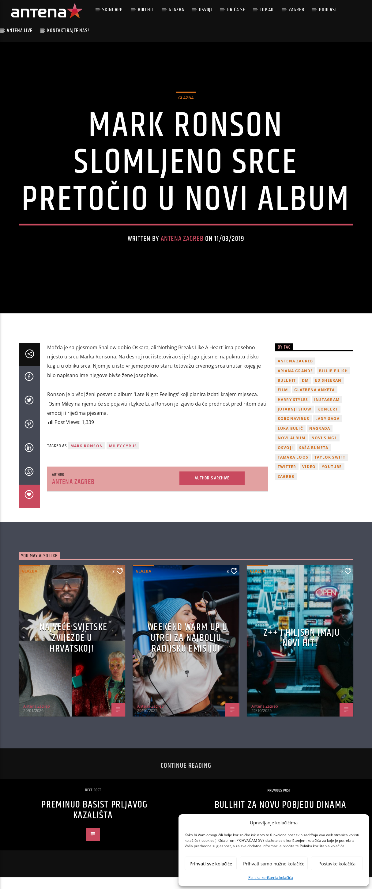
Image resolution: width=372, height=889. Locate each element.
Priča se (236, 10)
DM (305, 392)
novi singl (324, 449)
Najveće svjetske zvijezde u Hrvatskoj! (73, 649)
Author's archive (212, 490)
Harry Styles (293, 411)
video (309, 478)
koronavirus (293, 430)
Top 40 (267, 10)
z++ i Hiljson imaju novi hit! (302, 650)
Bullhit (146, 10)
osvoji (285, 459)
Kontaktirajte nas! (68, 31)
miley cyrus (123, 457)
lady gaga (327, 430)
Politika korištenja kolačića (270, 877)
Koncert (328, 420)
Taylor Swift (329, 468)
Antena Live (19, 31)
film (283, 401)
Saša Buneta (313, 459)
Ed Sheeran (328, 392)
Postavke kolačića (336, 864)
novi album (291, 449)
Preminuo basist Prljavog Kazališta (94, 821)
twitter (287, 478)
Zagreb (296, 10)
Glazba (176, 10)
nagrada (319, 440)
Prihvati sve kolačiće (211, 864)
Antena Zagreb (182, 244)
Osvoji (205, 10)
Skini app (112, 10)
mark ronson (86, 457)
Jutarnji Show (295, 420)
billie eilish (333, 382)
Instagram (327, 411)
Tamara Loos (293, 468)
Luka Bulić (290, 440)
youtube (332, 478)
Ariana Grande (295, 382)
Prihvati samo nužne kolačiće (273, 864)
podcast (328, 10)
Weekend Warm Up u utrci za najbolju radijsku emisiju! (187, 649)
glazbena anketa (314, 401)
